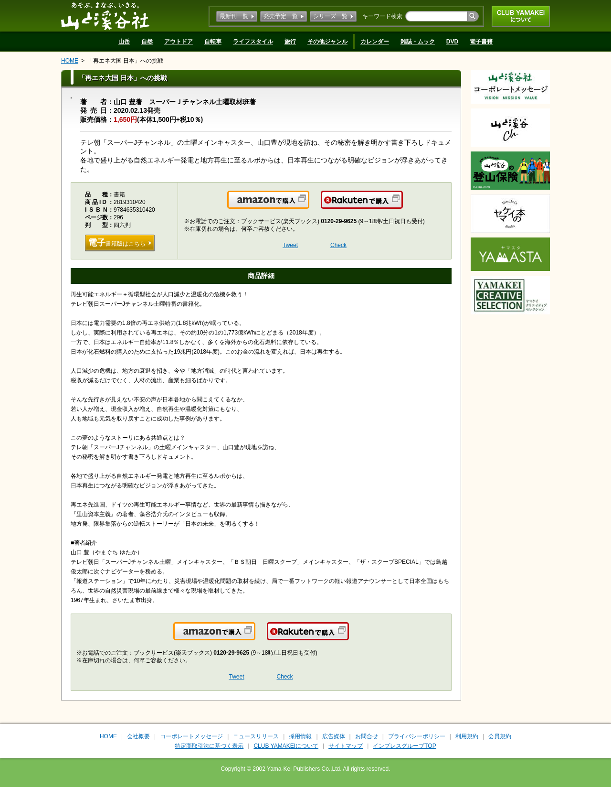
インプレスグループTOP (404, 746)
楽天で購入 (402, 205)
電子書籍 (481, 41)
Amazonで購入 (308, 205)
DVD (452, 41)
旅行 (290, 41)
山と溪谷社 (105, 16)
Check (338, 245)
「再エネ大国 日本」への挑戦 (125, 60)
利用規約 (466, 736)
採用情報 (300, 736)
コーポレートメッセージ (191, 736)
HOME (69, 60)
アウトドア (178, 41)
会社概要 (138, 736)
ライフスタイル (253, 41)
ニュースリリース (256, 736)
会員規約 (499, 736)
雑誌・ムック (417, 41)
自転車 (212, 41)
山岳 (124, 41)
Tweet (290, 245)
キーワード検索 (382, 16)
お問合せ (366, 736)
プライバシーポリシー (416, 736)
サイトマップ (345, 746)
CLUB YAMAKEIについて (521, 16)
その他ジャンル (327, 41)
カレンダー (374, 41)
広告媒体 (333, 736)
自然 (147, 41)
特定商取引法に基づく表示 (209, 746)
